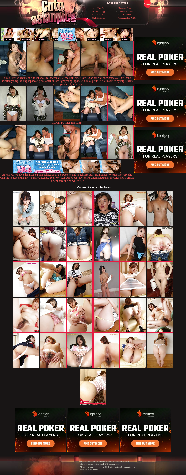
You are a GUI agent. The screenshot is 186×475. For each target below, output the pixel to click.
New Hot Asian (124, 14)
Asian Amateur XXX (126, 18)
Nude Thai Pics (98, 18)
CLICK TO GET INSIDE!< (67, 122)
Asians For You (98, 14)
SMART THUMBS (99, 404)
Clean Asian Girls (125, 11)
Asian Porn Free (99, 8)
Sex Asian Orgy (98, 11)
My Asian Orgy (124, 8)
